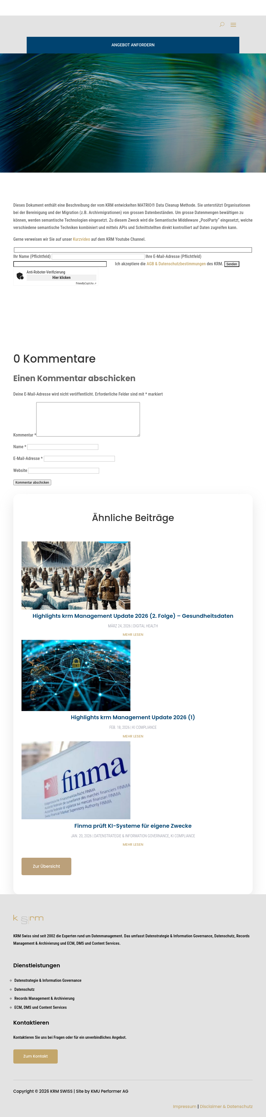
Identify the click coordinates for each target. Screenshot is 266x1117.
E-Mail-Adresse (28, 458)
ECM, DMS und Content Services (40, 1007)
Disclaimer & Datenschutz (226, 1106)
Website (20, 470)
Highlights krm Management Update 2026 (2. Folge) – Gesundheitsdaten (133, 616)
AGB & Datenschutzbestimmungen (176, 263)
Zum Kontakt (35, 1056)
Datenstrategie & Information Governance (131, 836)
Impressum (184, 1106)
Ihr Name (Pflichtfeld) (79, 256)
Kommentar (24, 435)
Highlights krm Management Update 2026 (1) (133, 717)
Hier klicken (62, 277)
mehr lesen (133, 634)
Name (19, 446)
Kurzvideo (81, 239)
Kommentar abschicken (32, 482)
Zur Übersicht (46, 866)
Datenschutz (24, 989)
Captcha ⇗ (86, 283)
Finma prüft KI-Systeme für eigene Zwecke (133, 826)
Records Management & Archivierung (44, 998)
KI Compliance (144, 727)
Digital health (145, 626)
